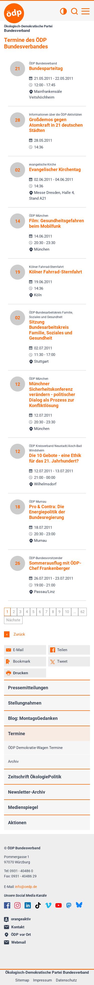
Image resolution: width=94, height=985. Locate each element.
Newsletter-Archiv (26, 792)
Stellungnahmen (24, 703)
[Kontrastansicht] (63, 12)
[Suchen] (74, 12)
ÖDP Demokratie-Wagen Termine (35, 747)
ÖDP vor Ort (18, 934)
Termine (16, 733)
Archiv (13, 761)
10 (67, 612)
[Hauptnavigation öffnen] (85, 11)
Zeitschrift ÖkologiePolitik (34, 776)
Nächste (13, 620)
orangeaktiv (17, 919)
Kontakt (14, 927)
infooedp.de (26, 887)
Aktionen (17, 822)
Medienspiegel (23, 807)
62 (82, 612)
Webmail (15, 942)
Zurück (19, 634)
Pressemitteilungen (28, 687)
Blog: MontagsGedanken (33, 718)
